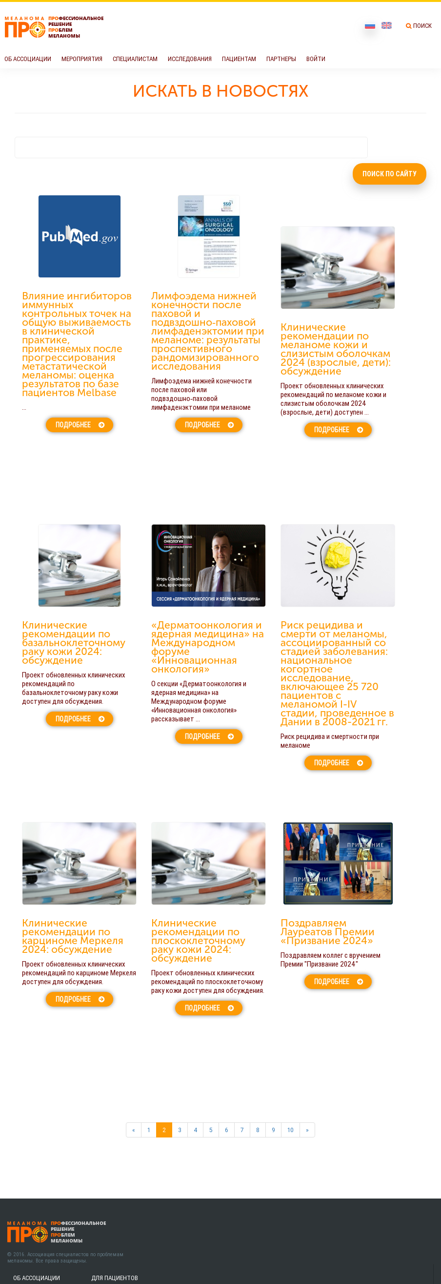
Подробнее (73, 425)
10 (290, 1130)
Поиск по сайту (389, 173)
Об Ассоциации (27, 59)
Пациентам (239, 59)
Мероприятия (81, 59)
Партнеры (281, 59)
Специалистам (135, 59)
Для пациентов (114, 1278)
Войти (315, 59)
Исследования (190, 59)
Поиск (422, 25)
